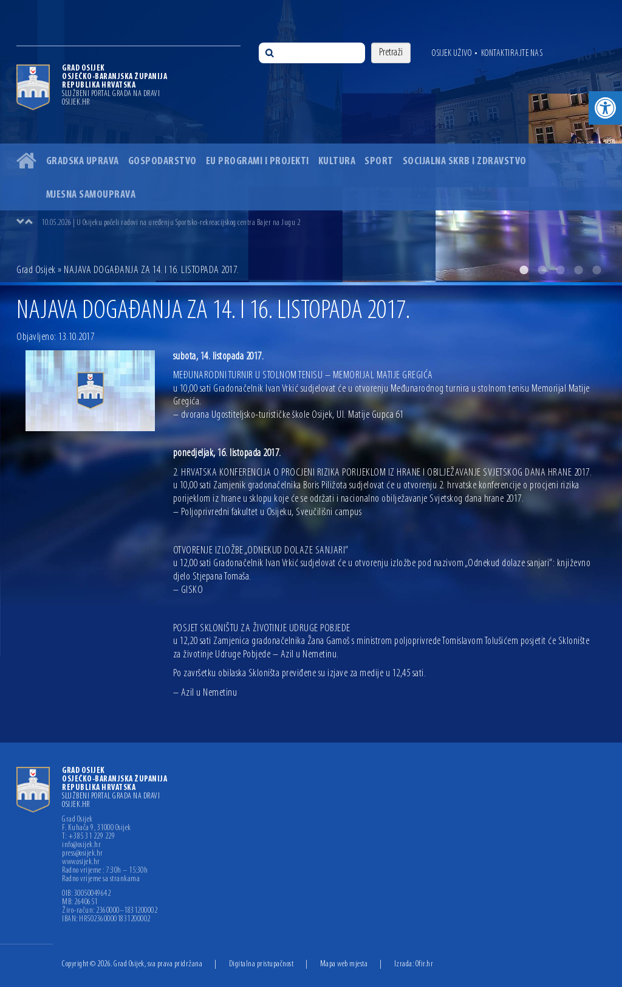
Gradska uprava (82, 161)
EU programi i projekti (257, 161)
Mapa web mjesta (344, 964)
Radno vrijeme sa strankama (101, 879)
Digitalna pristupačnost (261, 964)
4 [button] (578, 270)
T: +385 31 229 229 (88, 837)
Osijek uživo (451, 53)
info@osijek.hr (81, 845)
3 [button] (560, 270)
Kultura (337, 161)
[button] (605, 108)
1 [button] (524, 270)
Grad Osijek (36, 270)
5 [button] (596, 270)
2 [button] (542, 270)
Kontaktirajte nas (512, 53)
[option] (311, 141)
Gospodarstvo (162, 161)
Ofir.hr (424, 964)
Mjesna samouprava (91, 195)
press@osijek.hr (82, 854)
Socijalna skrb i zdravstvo (465, 161)
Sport (379, 161)
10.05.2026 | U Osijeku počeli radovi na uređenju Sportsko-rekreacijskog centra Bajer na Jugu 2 (170, 222)
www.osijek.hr (81, 862)
